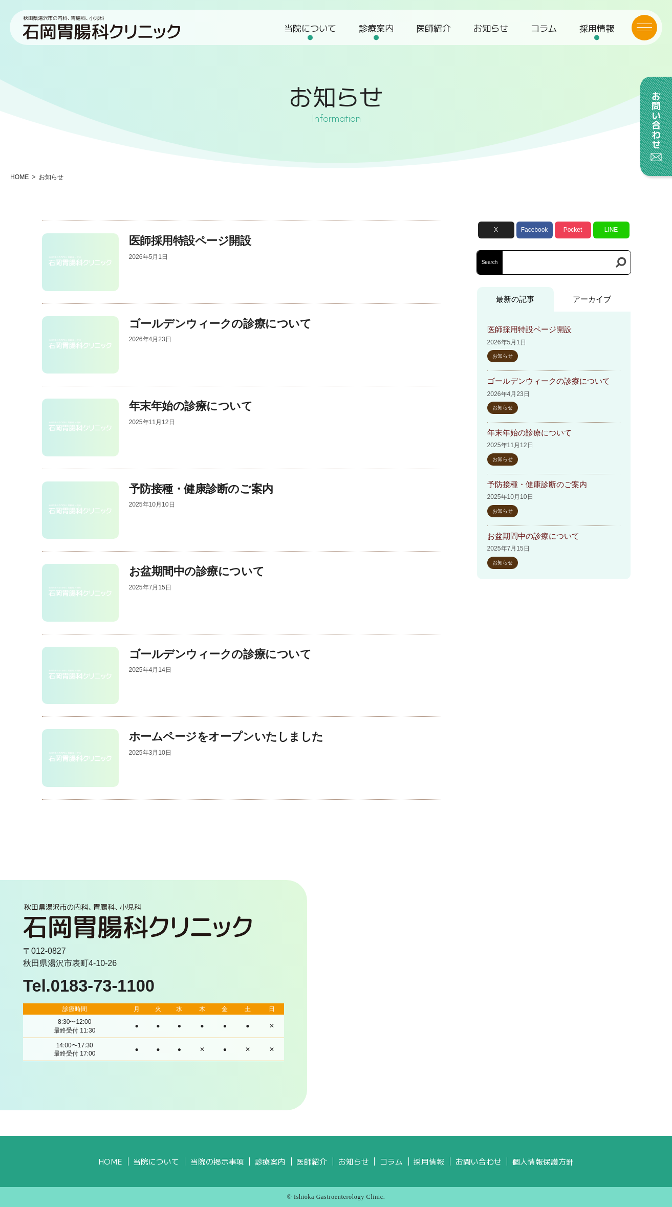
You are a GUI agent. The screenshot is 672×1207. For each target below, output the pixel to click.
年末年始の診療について (191, 406)
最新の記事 (515, 299)
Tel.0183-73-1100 (89, 985)
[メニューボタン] (644, 28)
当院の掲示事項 (217, 1161)
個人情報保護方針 (543, 1161)
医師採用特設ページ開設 (190, 240)
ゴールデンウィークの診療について (220, 323)
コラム (543, 28)
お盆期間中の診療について (197, 571)
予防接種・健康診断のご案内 (201, 488)
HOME (19, 177)
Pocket (572, 229)
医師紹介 (433, 28)
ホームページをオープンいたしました (226, 736)
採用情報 (596, 28)
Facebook (534, 229)
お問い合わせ (479, 1161)
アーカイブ (592, 299)
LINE (611, 229)
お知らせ (490, 28)
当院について (310, 28)
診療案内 (376, 28)
